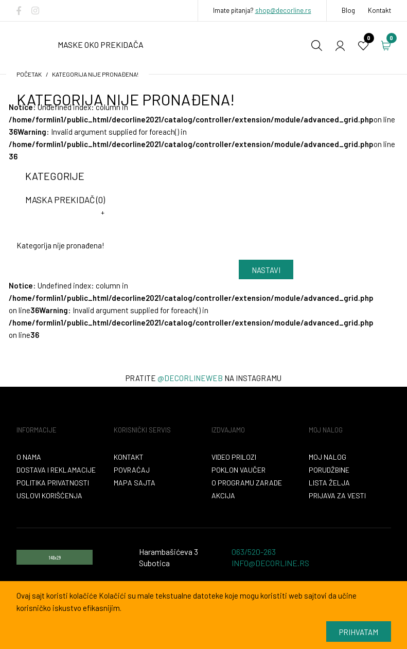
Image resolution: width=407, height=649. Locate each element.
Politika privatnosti (52, 482)
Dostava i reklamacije (56, 469)
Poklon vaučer (238, 469)
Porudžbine (329, 469)
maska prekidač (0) (65, 199)
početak (29, 74)
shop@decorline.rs (283, 10)
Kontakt (379, 10)
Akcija (223, 495)
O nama (28, 457)
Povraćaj (132, 469)
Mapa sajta (134, 482)
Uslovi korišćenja (49, 495)
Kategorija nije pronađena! (95, 74)
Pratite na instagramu (203, 378)
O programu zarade (246, 482)
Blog (348, 10)
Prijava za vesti (337, 495)
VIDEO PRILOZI (233, 457)
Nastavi (266, 270)
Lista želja (329, 482)
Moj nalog (327, 457)
